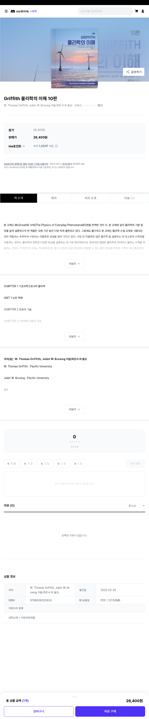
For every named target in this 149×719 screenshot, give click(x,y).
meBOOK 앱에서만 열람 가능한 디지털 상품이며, (26, 164)
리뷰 (129, 198)
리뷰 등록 (135, 463)
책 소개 (18, 198)
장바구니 (38, 711)
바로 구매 (110, 711)
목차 (54, 198)
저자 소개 (90, 198)
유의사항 (66, 164)
